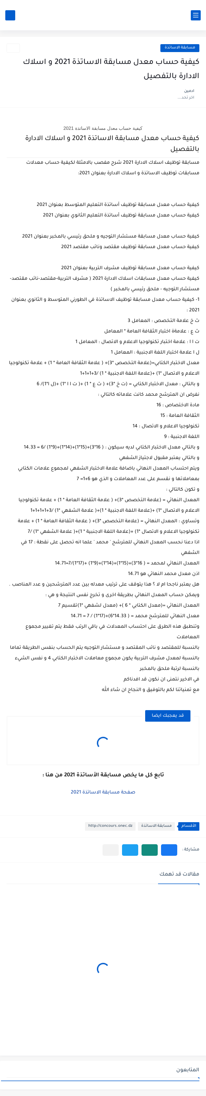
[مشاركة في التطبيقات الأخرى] (111, 850)
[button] (169, 850)
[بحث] (10, 15)
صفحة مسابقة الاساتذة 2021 (103, 792)
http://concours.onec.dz (110, 826)
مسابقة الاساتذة (180, 48)
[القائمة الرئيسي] (196, 15)
